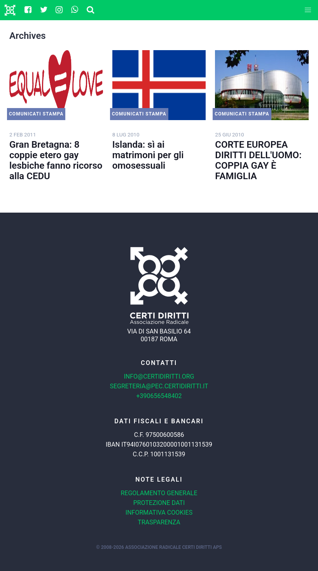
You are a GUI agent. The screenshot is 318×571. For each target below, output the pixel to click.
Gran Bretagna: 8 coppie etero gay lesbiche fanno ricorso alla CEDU (55, 160)
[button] (308, 10)
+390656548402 (159, 396)
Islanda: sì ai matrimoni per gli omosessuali (148, 155)
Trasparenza (159, 522)
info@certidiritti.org (159, 376)
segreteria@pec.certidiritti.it (159, 386)
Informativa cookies (159, 512)
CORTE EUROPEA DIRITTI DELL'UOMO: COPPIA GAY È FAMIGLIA (258, 160)
